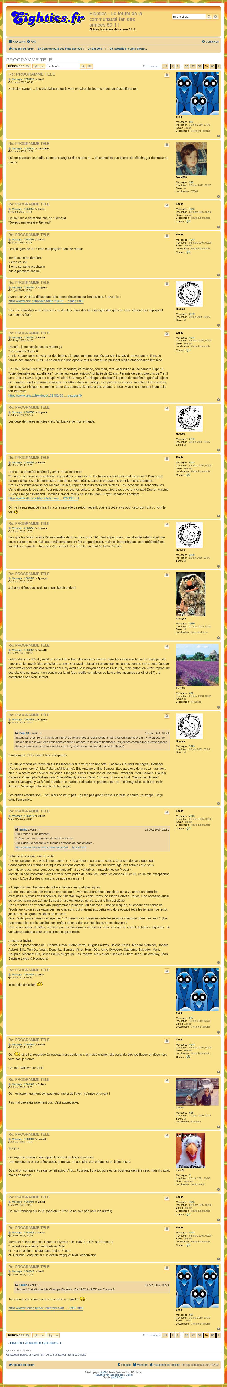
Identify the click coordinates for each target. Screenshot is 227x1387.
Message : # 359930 (21, 148)
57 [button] (192, 66)
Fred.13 (180, 688)
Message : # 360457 (21, 650)
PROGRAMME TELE (29, 59)
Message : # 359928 (21, 79)
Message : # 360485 (21, 974)
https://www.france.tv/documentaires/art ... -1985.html (45, 1308)
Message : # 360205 (21, 239)
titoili (179, 116)
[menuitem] (31, 42)
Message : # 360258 (21, 287)
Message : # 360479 (21, 816)
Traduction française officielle (108, 1375)
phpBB (103, 1372)
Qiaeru (129, 1375)
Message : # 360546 (21, 1232)
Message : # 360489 (21, 1139)
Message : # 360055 (21, 209)
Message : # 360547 (21, 1271)
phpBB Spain (117, 1377)
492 (191, 693)
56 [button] (186, 66)
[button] (165, 66)
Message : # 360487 (21, 1084)
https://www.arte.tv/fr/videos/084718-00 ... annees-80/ (46, 301)
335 (191, 182)
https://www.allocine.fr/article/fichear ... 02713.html (43, 498)
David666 (181, 177)
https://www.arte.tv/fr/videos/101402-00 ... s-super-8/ (45, 395)
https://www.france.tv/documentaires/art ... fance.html (50, 847)
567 (191, 122)
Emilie (179, 204)
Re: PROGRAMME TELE (31, 74)
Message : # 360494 (21, 1201)
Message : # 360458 (21, 719)
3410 (191, 623)
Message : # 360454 (21, 462)
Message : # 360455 (21, 528)
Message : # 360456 (21, 578)
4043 (191, 209)
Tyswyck (181, 618)
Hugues (180, 309)
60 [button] (212, 66)
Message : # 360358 (21, 412)
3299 (191, 314)
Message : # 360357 (21, 337)
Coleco (180, 1107)
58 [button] (199, 66)
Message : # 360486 (21, 1044)
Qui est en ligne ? (18, 1350)
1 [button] (177, 66)
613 (191, 1112)
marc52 (180, 1170)
